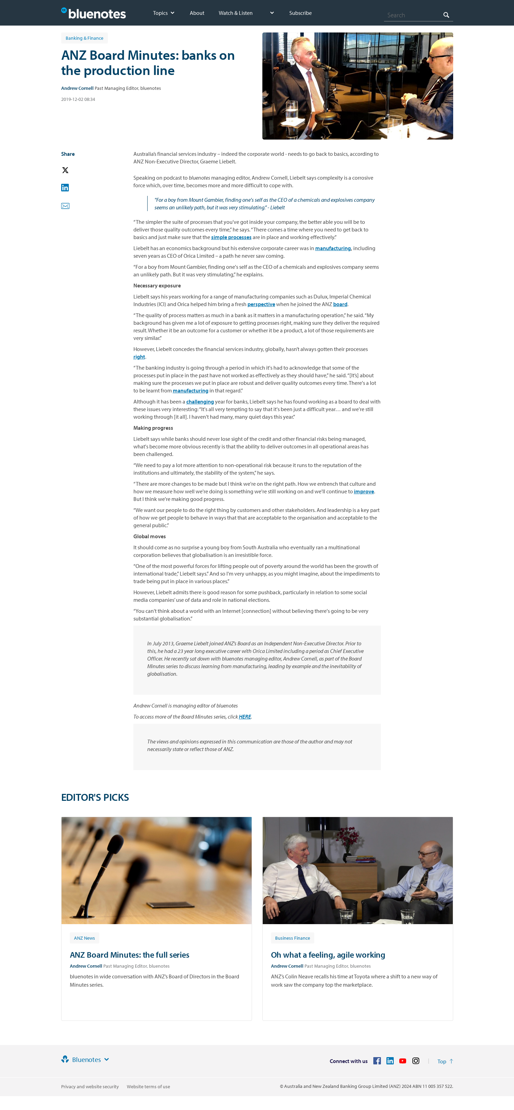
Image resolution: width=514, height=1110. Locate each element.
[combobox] (418, 14)
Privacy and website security (90, 1086)
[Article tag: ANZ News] (84, 937)
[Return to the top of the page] (445, 1061)
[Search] (418, 14)
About (197, 12)
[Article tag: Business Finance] (292, 937)
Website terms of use (148, 1086)
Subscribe (300, 12)
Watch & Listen (236, 12)
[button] (75, 170)
